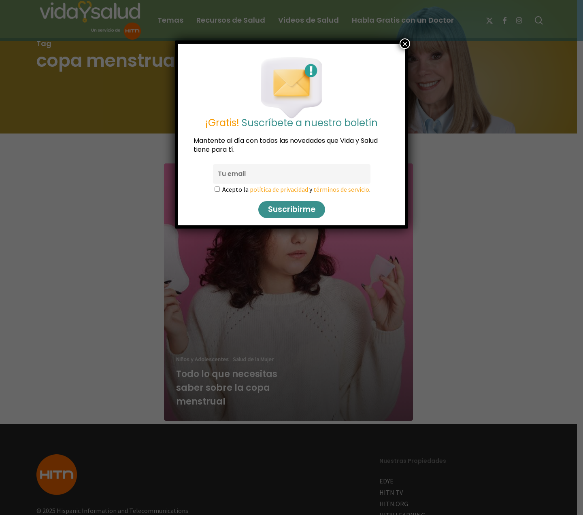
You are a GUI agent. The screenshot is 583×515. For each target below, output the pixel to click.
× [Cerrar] (405, 43)
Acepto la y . (296, 189)
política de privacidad (279, 189)
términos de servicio (341, 189)
